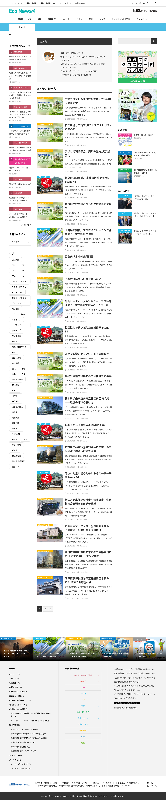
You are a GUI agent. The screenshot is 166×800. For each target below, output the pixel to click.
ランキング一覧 (15, 755)
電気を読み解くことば (18, 704)
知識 (40, 19)
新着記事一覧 (14, 683)
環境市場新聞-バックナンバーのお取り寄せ (28, 733)
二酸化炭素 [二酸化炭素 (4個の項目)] (16, 336)
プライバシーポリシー (80, 783)
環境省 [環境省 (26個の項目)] (14, 428)
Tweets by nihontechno (125, 707)
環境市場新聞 (31, 3)
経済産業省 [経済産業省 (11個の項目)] (16, 445)
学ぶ (83, 699)
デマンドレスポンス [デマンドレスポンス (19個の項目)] (19, 304)
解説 (91, 19)
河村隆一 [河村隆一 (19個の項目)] (15, 396)
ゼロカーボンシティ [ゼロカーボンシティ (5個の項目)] (19, 298)
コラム (79, 19)
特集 (83, 706)
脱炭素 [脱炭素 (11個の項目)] (14, 450)
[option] (16, 649)
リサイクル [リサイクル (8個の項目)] (16, 319)
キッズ (102, 19)
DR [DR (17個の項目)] (23, 265)
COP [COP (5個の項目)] (14, 265)
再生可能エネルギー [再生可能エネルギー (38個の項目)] (19, 347)
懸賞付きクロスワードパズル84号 (24, 729)
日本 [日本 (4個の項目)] (23, 374)
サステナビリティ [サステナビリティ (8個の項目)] (19, 287)
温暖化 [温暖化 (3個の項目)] (14, 412)
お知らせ (96, 783)
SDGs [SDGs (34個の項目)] (14, 276)
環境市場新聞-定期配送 (47, 785)
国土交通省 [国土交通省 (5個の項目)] (16, 357)
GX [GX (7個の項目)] (13, 270)
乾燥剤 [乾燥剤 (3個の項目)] (14, 330)
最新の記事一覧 (15, 687)
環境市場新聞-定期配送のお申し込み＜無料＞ (29, 738)
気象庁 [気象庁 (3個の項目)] (14, 390)
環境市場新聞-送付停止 (20, 746)
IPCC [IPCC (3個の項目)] (22, 270)
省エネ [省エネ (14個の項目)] (14, 439)
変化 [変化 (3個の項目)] (14, 368)
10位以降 (25, 224)
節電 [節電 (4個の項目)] (25, 439)
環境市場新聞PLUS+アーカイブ (23, 751)
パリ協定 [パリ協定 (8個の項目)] (15, 308)
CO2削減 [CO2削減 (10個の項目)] (15, 259)
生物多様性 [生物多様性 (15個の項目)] (16, 434)
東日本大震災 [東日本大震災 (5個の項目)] (17, 379)
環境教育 (52, 19)
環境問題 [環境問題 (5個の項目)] (15, 423)
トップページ (14, 678)
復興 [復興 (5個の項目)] (14, 374)
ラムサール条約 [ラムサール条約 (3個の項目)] (18, 314)
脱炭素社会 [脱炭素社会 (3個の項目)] (16, 455)
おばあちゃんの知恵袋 (121, 19)
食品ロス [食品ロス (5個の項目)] (15, 466)
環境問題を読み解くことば (20, 700)
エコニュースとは (16, 3)
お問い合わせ (80, 3)
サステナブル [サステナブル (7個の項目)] (17, 292)
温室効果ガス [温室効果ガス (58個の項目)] (17, 406)
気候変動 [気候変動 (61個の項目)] (15, 385)
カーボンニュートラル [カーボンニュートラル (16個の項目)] (19, 282)
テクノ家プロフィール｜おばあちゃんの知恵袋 (30, 720)
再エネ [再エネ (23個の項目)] (14, 341)
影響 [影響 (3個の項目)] (23, 368)
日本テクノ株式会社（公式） (47, 783)
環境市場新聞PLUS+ (48, 3)
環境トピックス (24, 19)
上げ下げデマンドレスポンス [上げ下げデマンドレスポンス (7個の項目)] (19, 325)
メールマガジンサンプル (21, 764)
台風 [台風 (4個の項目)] (14, 352)
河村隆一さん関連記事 (18, 691)
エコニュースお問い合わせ (20, 768)
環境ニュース (83, 718)
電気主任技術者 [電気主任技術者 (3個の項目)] (18, 461)
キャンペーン (142, 19)
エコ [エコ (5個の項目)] (24, 276)
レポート (66, 19)
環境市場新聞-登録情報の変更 (23, 742)
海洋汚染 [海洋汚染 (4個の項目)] (15, 401)
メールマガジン (65, 3)
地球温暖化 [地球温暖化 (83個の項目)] (16, 363)
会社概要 (65, 783)
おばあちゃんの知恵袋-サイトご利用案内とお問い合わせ (31, 714)
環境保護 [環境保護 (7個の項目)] (15, 417)
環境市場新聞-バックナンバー (120, 785)
